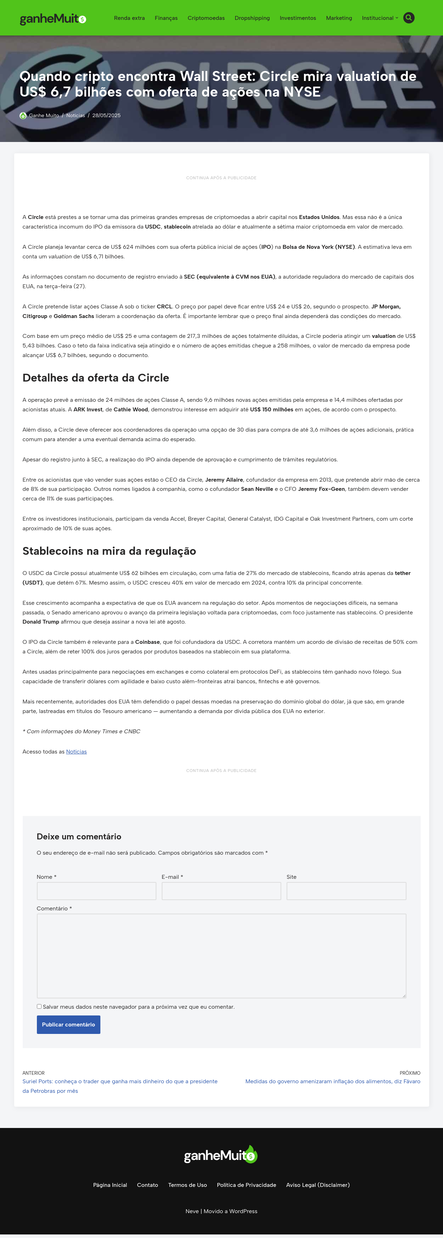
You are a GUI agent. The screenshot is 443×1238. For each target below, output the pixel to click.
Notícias (76, 115)
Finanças (165, 18)
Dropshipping (252, 18)
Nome (47, 880)
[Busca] (409, 17)
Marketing (339, 18)
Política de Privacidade (246, 1188)
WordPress (243, 1214)
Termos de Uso (187, 1188)
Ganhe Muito (44, 115)
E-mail (172, 880)
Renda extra (128, 18)
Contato (147, 1188)
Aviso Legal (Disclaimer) (318, 1188)
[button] (396, 17)
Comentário (54, 911)
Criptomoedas (205, 18)
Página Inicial (110, 1188)
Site (292, 880)
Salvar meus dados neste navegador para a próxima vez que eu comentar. (139, 1010)
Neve (192, 1214)
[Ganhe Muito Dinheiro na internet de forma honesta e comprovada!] (55, 18)
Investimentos (297, 18)
